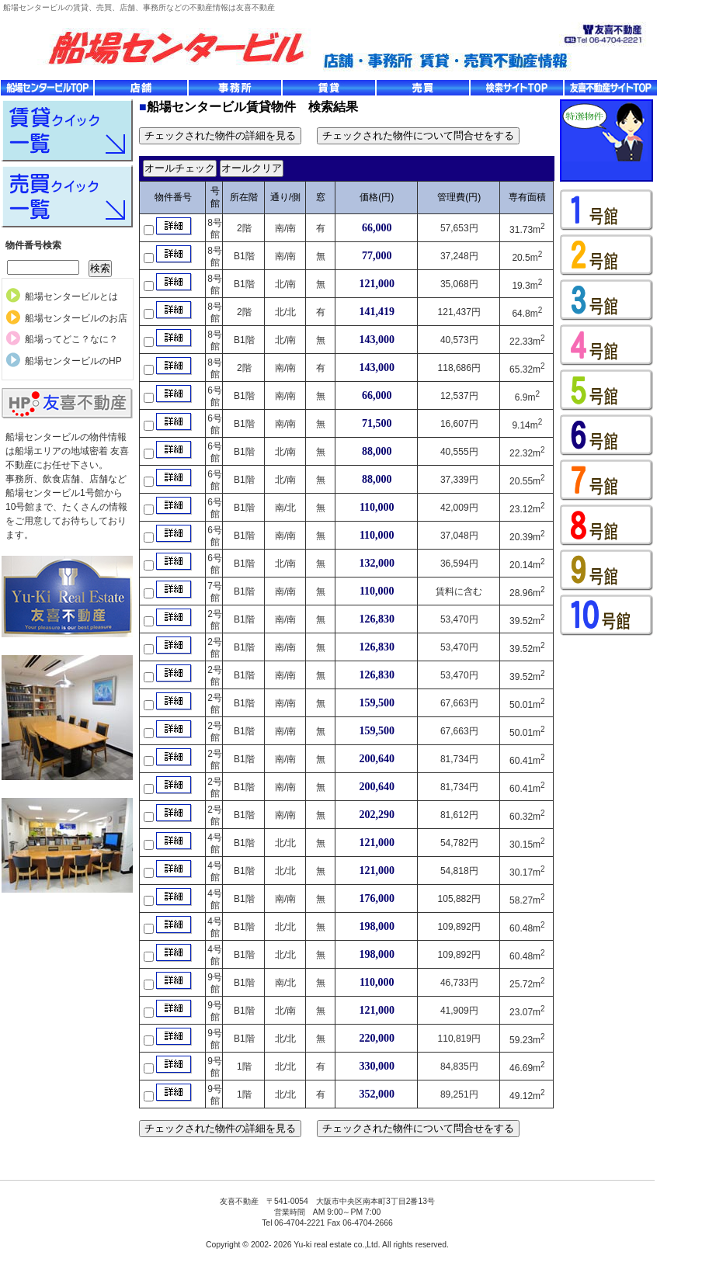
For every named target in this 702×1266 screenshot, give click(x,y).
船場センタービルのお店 (76, 318)
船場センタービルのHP (73, 361)
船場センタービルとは (71, 296)
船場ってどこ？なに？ (71, 339)
